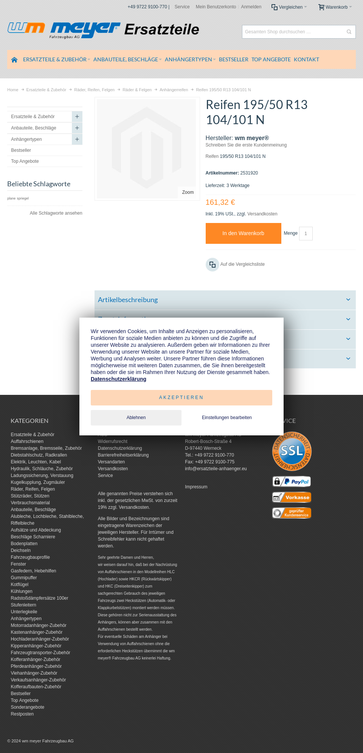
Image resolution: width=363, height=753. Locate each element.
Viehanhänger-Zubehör (34, 673)
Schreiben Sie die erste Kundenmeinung (246, 145)
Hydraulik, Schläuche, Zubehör (42, 468)
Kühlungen (21, 591)
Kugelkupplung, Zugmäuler (38, 482)
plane (11, 198)
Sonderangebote (27, 707)
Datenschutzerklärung (120, 448)
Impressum (196, 487)
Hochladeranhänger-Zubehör (40, 639)
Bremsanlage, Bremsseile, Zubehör (46, 448)
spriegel (23, 198)
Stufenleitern (23, 605)
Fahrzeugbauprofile (30, 557)
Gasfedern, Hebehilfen (33, 571)
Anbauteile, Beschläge (33, 509)
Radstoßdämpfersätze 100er (39, 598)
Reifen (212, 156)
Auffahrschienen (27, 441)
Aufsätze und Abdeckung (36, 530)
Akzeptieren (181, 397)
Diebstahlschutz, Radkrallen (39, 455)
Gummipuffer (24, 577)
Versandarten (111, 462)
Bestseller (21, 693)
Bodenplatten (24, 543)
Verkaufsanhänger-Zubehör (38, 680)
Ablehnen (136, 417)
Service (182, 6)
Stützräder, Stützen (30, 496)
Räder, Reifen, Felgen (33, 489)
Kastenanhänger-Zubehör (36, 632)
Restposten (22, 714)
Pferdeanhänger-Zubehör (36, 666)
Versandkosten (262, 214)
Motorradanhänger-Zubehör (38, 625)
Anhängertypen (26, 618)
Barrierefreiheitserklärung (123, 455)
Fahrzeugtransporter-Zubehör (40, 652)
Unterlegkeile (24, 611)
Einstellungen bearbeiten (227, 417)
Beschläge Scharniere (33, 536)
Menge (291, 233)
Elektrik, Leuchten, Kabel (36, 462)
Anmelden (251, 6)
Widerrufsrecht (112, 441)
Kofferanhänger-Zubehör (35, 659)
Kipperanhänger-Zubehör (36, 646)
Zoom (188, 192)
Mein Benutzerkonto (216, 6)
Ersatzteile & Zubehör (32, 434)
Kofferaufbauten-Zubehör (36, 686)
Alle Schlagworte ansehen (56, 213)
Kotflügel (19, 584)
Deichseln (21, 550)
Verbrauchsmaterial (30, 502)
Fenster (18, 564)
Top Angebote (24, 700)
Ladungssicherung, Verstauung (42, 475)
